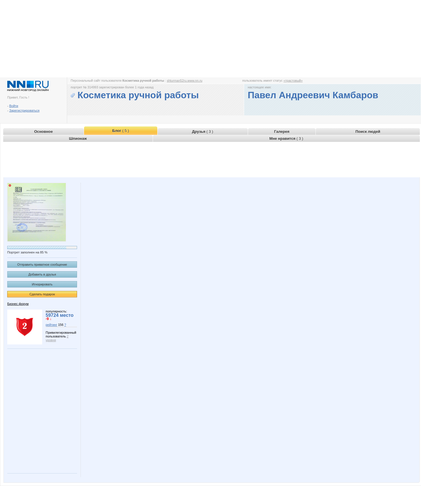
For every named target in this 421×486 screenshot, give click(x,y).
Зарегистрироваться (24, 110)
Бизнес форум (17, 303)
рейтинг (51, 324)
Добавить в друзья (42, 274)
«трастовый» (293, 80)
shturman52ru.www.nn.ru (184, 80)
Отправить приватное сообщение (42, 264)
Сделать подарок (42, 294)
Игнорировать (42, 284)
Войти (13, 106)
